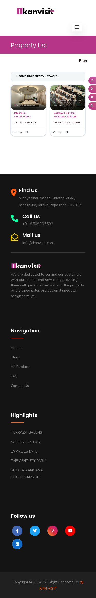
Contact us (20, 385)
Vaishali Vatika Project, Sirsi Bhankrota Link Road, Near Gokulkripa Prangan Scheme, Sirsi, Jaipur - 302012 (67, 103)
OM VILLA (20, 113)
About (16, 347)
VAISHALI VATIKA (64, 113)
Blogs (15, 357)
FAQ (14, 376)
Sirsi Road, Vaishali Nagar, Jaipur (25, 105)
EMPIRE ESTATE (24, 451)
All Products (21, 366)
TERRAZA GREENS (26, 432)
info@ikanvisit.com (38, 242)
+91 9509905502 (37, 224)
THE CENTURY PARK (28, 460)
